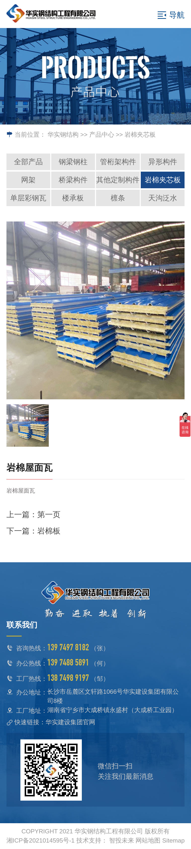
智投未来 (121, 840)
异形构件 (162, 162)
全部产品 (28, 162)
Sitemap (173, 840)
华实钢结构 (63, 134)
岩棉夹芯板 (140, 134)
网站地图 (148, 840)
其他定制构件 (118, 180)
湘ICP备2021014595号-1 (40, 840)
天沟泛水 (162, 198)
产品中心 (101, 134)
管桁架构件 (118, 162)
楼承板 (73, 198)
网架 (28, 180)
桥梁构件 (73, 180)
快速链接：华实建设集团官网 (54, 722)
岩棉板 (48, 531)
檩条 (118, 198)
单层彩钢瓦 (28, 198)
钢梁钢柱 (73, 162)
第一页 (48, 514)
